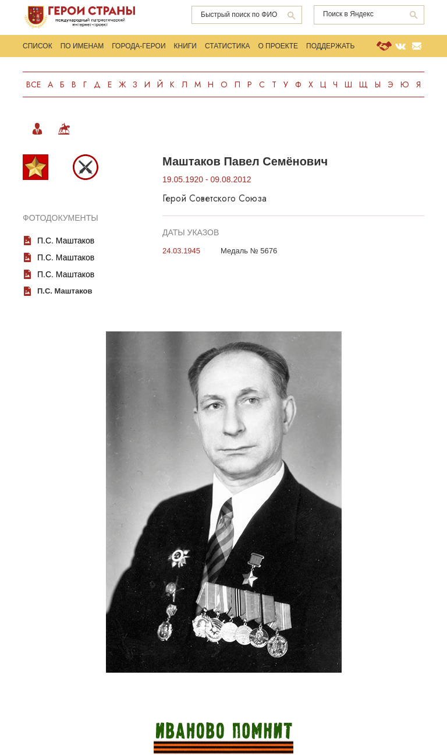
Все (33, 84)
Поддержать (330, 46)
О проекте (278, 46)
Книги (185, 46)
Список (37, 46)
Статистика (227, 46)
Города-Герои (138, 46)
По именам (82, 46)
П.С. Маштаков (65, 240)
